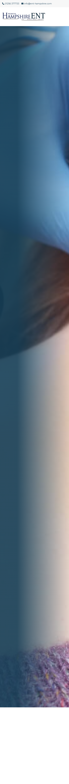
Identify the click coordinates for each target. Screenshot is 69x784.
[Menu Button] (65, 16)
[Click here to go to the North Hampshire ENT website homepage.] (25, 16)
